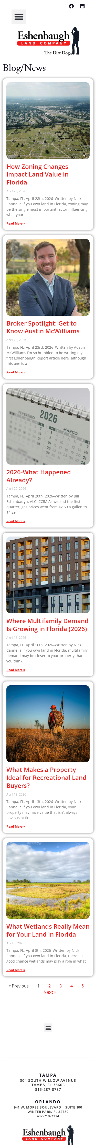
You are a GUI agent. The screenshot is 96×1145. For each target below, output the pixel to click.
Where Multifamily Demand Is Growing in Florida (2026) (47, 624)
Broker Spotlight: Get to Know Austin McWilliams (43, 327)
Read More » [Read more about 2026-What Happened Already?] (15, 521)
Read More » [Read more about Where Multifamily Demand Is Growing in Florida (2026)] (15, 670)
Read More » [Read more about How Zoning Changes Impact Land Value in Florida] (15, 223)
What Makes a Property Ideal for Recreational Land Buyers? (46, 777)
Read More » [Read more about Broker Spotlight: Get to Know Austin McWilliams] (15, 372)
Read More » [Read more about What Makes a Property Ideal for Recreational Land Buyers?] (15, 826)
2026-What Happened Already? (38, 476)
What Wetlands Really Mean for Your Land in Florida (48, 930)
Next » (50, 992)
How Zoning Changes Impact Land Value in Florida (37, 174)
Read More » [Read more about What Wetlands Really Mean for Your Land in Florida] (15, 970)
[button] (19, 17)
